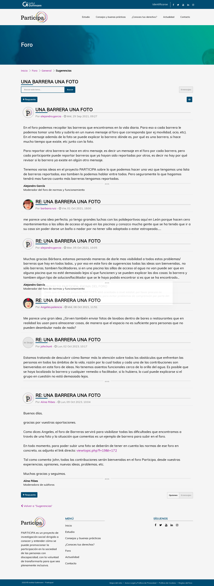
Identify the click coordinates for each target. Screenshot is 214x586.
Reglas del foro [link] (185, 583)
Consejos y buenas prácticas (111, 17)
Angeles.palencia (51, 307)
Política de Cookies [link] (167, 583)
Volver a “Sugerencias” (36, 506)
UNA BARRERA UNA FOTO (49, 81)
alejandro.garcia (51, 116)
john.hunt (46, 346)
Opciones (173, 495)
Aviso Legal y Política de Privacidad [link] (140, 583)
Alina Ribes (48, 402)
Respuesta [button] (29, 99)
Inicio (24, 70)
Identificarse (160, 4)
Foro (68, 550)
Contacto (185, 17)
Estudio (86, 17)
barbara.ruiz (48, 208)
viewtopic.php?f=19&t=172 (97, 450)
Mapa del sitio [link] (116, 583)
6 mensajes (186, 89)
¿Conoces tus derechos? (144, 17)
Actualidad (168, 17)
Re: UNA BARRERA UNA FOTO (68, 201)
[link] (173, 4)
